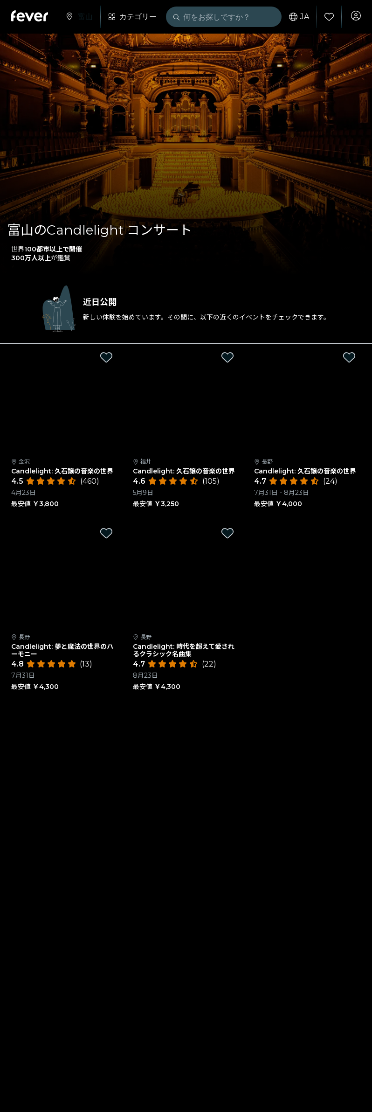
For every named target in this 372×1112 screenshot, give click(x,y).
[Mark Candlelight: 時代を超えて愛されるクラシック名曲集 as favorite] (227, 533)
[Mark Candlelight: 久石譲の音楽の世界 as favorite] (106, 357)
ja (296, 17)
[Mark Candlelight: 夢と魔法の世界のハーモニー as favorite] (106, 533)
